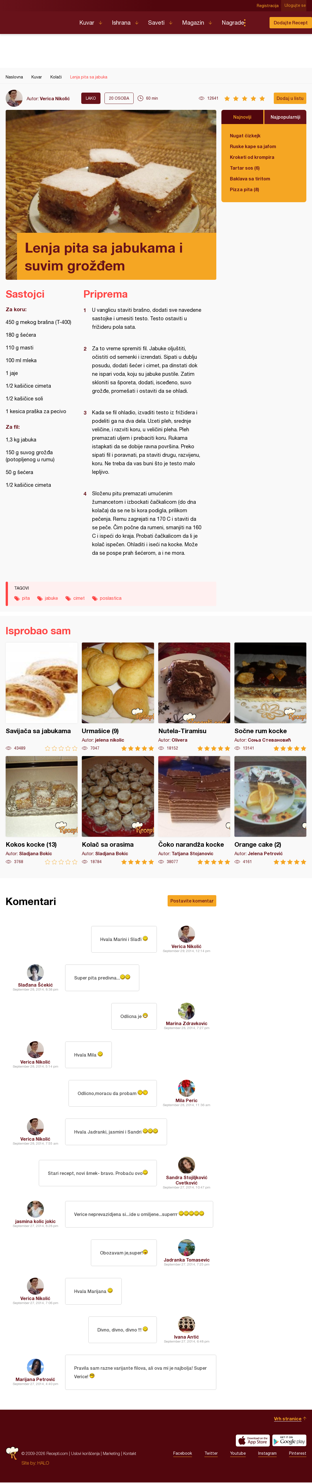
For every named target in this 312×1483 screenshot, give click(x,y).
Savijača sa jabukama (42, 697)
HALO (43, 1463)
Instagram (267, 1454)
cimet (79, 598)
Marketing (111, 1454)
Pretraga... (256, 23)
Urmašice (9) (118, 697)
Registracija (268, 5)
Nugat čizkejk (245, 135)
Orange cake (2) (270, 810)
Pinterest (297, 1454)
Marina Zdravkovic (187, 1023)
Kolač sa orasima (118, 810)
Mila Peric (187, 1100)
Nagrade (233, 22)
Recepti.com (38, 20)
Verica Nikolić (55, 98)
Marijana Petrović (35, 1379)
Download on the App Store (253, 1441)
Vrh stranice (288, 1419)
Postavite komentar (191, 900)
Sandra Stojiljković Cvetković (187, 1180)
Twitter (211, 1454)
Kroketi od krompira (252, 157)
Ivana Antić (186, 1336)
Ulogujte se (295, 5)
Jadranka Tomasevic (187, 1259)
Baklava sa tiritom (250, 178)
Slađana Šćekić (35, 984)
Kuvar (86, 22)
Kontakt (129, 1454)
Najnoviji (242, 117)
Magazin (193, 22)
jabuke (51, 598)
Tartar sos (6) (245, 167)
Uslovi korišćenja (85, 1454)
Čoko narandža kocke (194, 810)
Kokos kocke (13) (42, 810)
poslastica (110, 598)
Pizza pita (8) (244, 189)
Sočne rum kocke (270, 697)
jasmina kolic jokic (35, 1221)
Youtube (238, 1454)
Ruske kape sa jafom (253, 146)
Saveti (156, 22)
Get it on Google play (289, 1441)
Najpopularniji (285, 117)
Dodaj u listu (290, 98)
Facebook (182, 1454)
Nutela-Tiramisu (194, 697)
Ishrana (121, 22)
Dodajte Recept (291, 22)
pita (26, 598)
